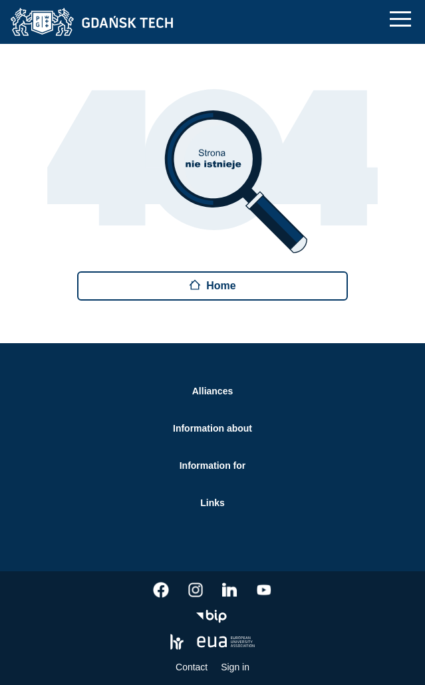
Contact (192, 667)
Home (212, 285)
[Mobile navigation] (400, 19)
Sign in (235, 667)
